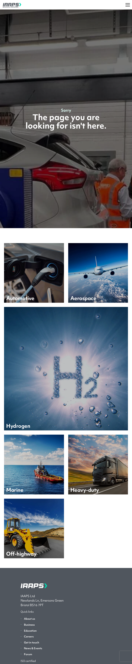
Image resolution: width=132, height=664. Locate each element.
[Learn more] (34, 273)
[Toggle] (127, 4)
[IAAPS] (10, 4)
